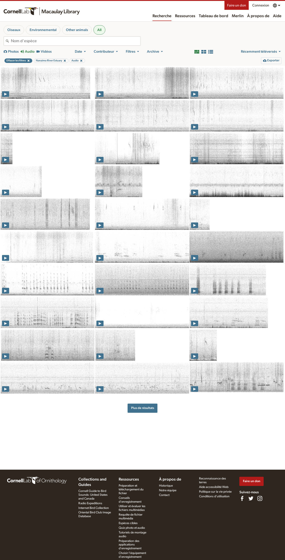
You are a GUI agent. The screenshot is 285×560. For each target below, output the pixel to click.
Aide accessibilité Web (213, 487)
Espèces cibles (128, 523)
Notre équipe (167, 490)
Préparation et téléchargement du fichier (131, 489)
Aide (277, 16)
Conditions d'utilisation (214, 496)
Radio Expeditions (90, 503)
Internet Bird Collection (93, 508)
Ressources (185, 16)
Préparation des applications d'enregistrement (130, 544)
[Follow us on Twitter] (251, 498)
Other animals (77, 30)
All (99, 30)
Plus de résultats (142, 408)
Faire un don (236, 5)
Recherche (162, 16)
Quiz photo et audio (132, 527)
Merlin (238, 16)
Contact (164, 495)
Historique (166, 485)
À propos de (258, 16)
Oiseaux (13, 30)
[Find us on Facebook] (242, 498)
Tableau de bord (213, 16)
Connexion (260, 5)
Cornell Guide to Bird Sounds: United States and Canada (93, 494)
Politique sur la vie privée (215, 491)
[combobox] (75, 41)
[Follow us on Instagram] (260, 498)
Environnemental (43, 30)
